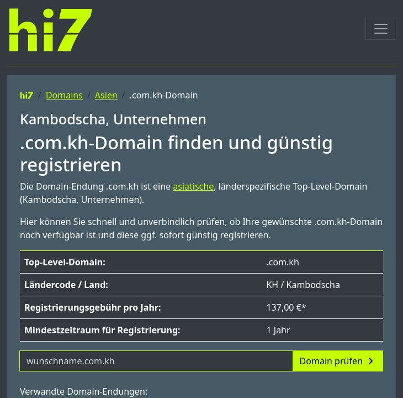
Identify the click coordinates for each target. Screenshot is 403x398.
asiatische (193, 186)
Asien (106, 95)
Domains (64, 95)
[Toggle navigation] (380, 29)
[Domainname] (156, 360)
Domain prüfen (338, 361)
